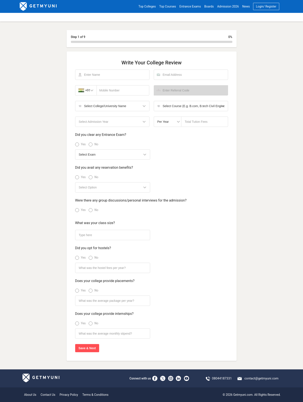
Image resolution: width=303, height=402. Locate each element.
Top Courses (167, 6)
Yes (83, 144)
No (96, 144)
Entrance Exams (190, 6)
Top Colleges (147, 6)
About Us (30, 394)
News (246, 6)
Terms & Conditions (95, 394)
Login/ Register (266, 6)
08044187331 (222, 378)
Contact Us (48, 394)
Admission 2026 (228, 6)
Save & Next (87, 348)
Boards (209, 6)
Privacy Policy (69, 394)
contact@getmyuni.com (261, 378)
